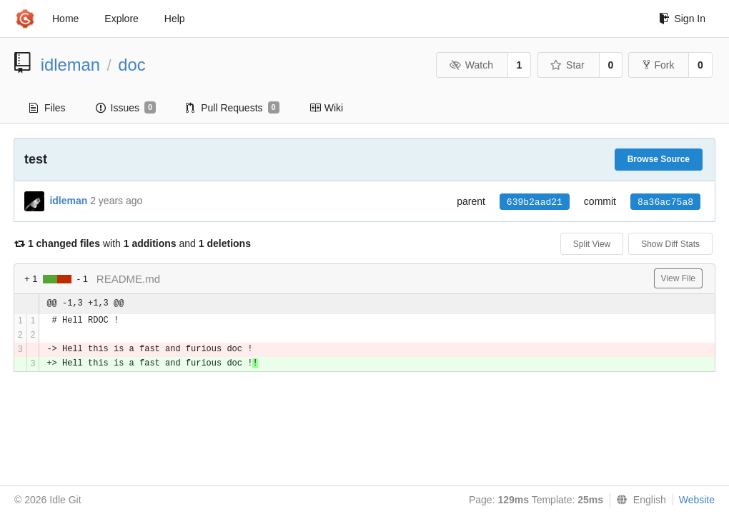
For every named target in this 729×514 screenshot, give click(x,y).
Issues (126, 107)
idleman (70, 64)
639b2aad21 (534, 202)
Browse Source (659, 159)
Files (47, 108)
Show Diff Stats (670, 244)
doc (131, 64)
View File (678, 278)
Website (697, 499)
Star (567, 65)
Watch (471, 65)
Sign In (682, 18)
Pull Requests (232, 107)
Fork (658, 65)
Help (174, 18)
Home (65, 18)
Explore (121, 18)
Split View (591, 244)
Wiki (326, 108)
